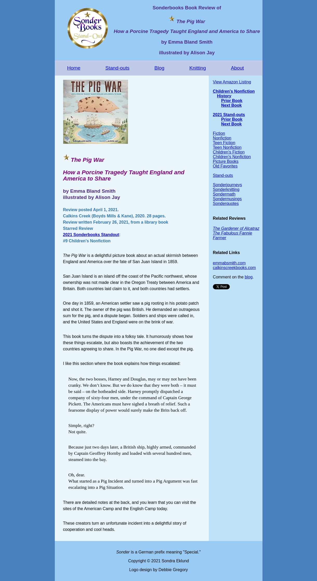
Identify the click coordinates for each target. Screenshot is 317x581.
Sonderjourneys (227, 185)
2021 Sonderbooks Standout (91, 234)
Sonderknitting (226, 189)
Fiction (219, 133)
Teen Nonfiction (227, 147)
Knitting (197, 68)
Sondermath (224, 194)
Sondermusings (227, 199)
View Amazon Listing (232, 82)
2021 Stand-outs (229, 114)
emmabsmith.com (229, 263)
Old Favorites (225, 166)
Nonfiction (222, 138)
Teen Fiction (224, 143)
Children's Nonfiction (234, 91)
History (224, 96)
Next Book (231, 105)
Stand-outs (117, 68)
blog (249, 277)
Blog (159, 68)
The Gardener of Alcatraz (236, 228)
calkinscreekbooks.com (234, 267)
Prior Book (231, 100)
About (237, 68)
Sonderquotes (226, 203)
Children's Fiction (229, 152)
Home (73, 68)
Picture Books (226, 161)
